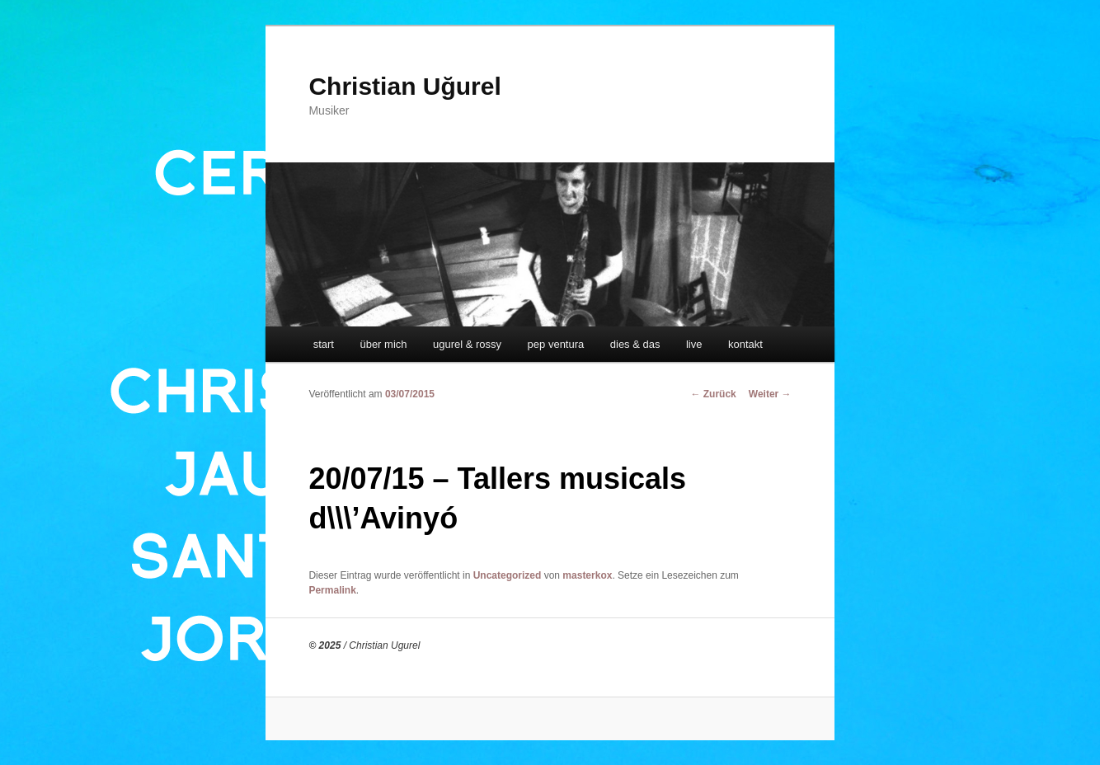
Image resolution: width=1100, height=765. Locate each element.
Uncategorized (507, 575)
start (323, 344)
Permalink (331, 590)
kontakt (745, 344)
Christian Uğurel (404, 86)
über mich (383, 344)
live (694, 344)
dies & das (635, 344)
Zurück (713, 394)
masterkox (587, 575)
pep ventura (556, 344)
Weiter (770, 394)
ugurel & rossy (467, 344)
